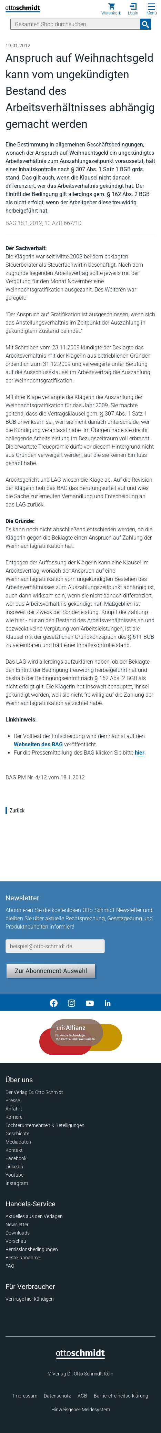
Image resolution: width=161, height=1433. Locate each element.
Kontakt (14, 1150)
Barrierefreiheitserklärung (121, 1396)
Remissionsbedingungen (32, 1249)
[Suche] (75, 24)
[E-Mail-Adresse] (55, 946)
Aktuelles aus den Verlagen (34, 1216)
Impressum (25, 1396)
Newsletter (17, 1224)
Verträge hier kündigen (30, 1299)
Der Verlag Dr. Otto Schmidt (34, 1092)
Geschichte (17, 1133)
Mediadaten (18, 1142)
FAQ (10, 1266)
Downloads (18, 1233)
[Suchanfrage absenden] (145, 24)
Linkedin (14, 1166)
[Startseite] (80, 1357)
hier (139, 752)
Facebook (16, 1158)
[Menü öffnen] (151, 6)
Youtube (14, 1175)
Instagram (17, 1183)
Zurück (17, 810)
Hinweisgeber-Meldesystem (80, 1409)
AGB (82, 1396)
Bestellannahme (23, 1257)
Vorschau (16, 1241)
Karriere (14, 1117)
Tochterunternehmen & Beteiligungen (45, 1125)
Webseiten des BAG (38, 744)
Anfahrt (14, 1109)
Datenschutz (57, 1396)
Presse (13, 1100)
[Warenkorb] (111, 9)
